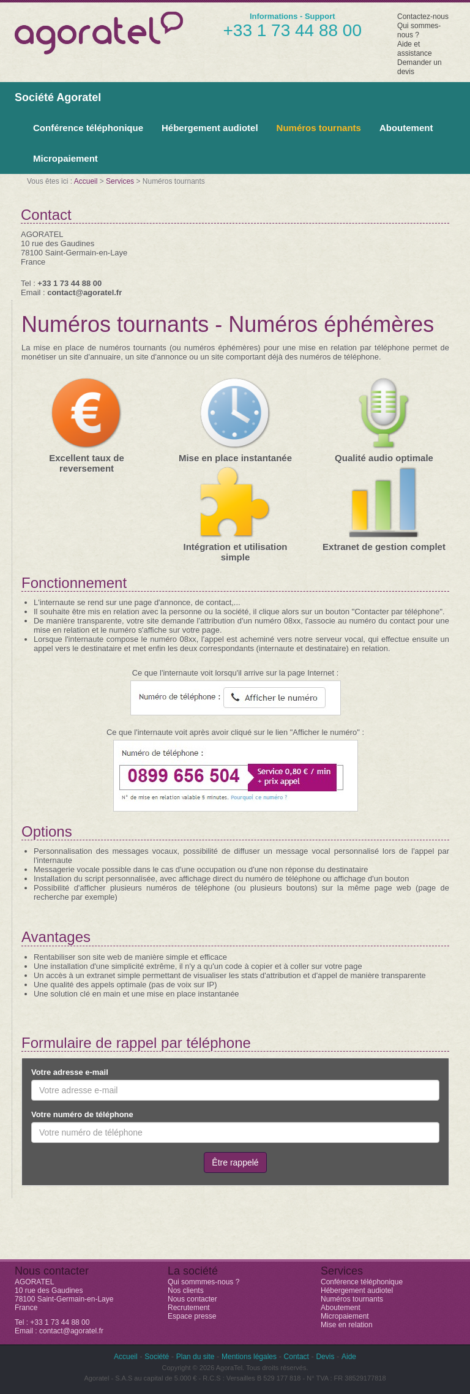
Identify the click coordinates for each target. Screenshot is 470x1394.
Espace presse (192, 1316)
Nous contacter (192, 1299)
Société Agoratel (58, 97)
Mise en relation (347, 1325)
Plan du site (195, 1356)
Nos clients (186, 1290)
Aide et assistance (414, 49)
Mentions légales (249, 1356)
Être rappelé (235, 1162)
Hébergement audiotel (210, 127)
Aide (348, 1356)
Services (120, 181)
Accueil (86, 181)
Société (156, 1356)
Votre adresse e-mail (69, 1072)
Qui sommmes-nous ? (203, 1282)
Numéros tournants (319, 127)
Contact (296, 1356)
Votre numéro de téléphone (82, 1114)
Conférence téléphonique (88, 127)
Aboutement (406, 127)
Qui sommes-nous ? (419, 30)
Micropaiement (65, 158)
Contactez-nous (423, 16)
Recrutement (189, 1307)
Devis (325, 1356)
